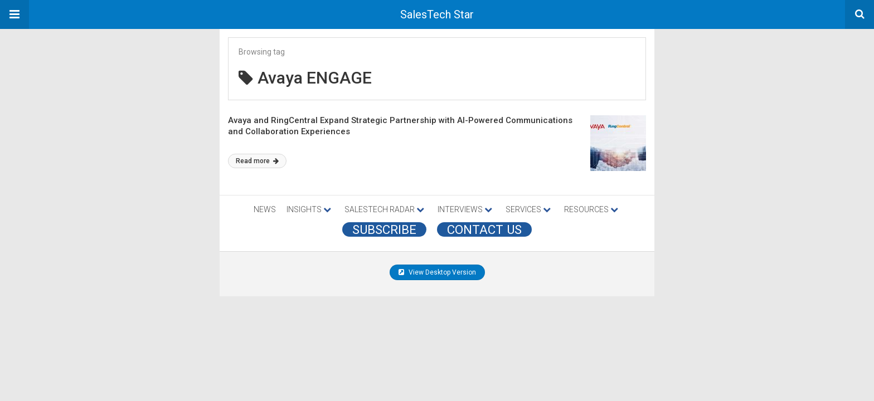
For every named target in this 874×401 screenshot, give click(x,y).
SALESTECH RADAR (384, 209)
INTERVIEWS (465, 209)
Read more (257, 161)
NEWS (265, 209)
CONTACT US (484, 229)
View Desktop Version (437, 272)
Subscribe (384, 229)
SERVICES (528, 209)
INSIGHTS (309, 209)
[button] (14, 14)
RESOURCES (591, 209)
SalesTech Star (437, 14)
